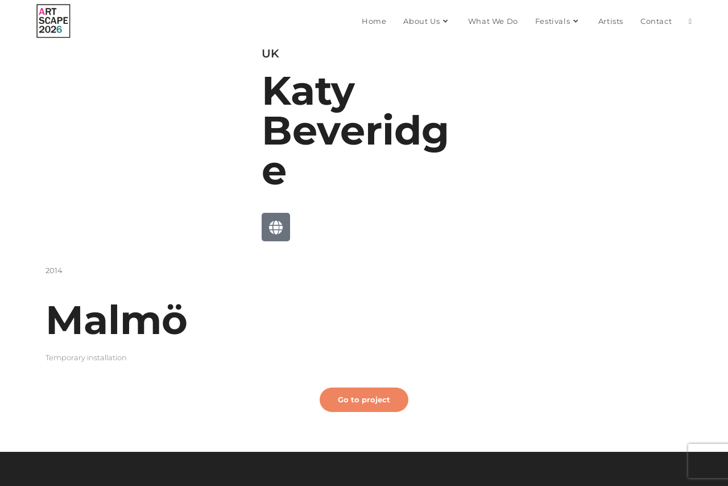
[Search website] (690, 21)
